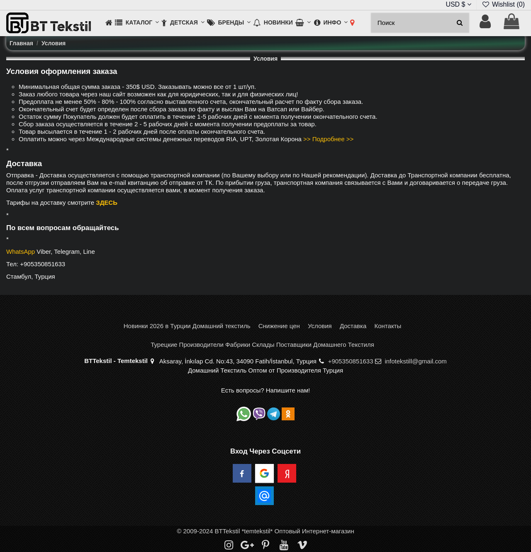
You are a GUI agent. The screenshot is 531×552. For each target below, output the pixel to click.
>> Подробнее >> (328, 138)
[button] (137, 23)
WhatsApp (20, 251)
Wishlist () (503, 4)
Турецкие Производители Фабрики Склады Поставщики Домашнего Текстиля (262, 344)
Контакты (387, 325)
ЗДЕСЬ (106, 202)
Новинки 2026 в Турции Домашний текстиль (187, 325)
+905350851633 (350, 361)
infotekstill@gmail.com (415, 361)
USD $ (458, 4)
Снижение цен (279, 325)
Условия (320, 325)
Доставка (353, 325)
